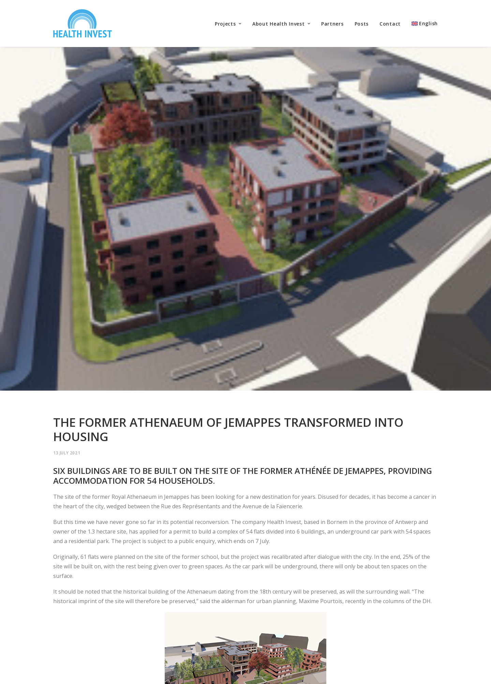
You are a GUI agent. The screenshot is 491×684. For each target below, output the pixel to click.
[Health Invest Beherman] (82, 23)
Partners (332, 23)
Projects (228, 23)
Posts (362, 23)
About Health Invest (281, 23)
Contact (390, 23)
